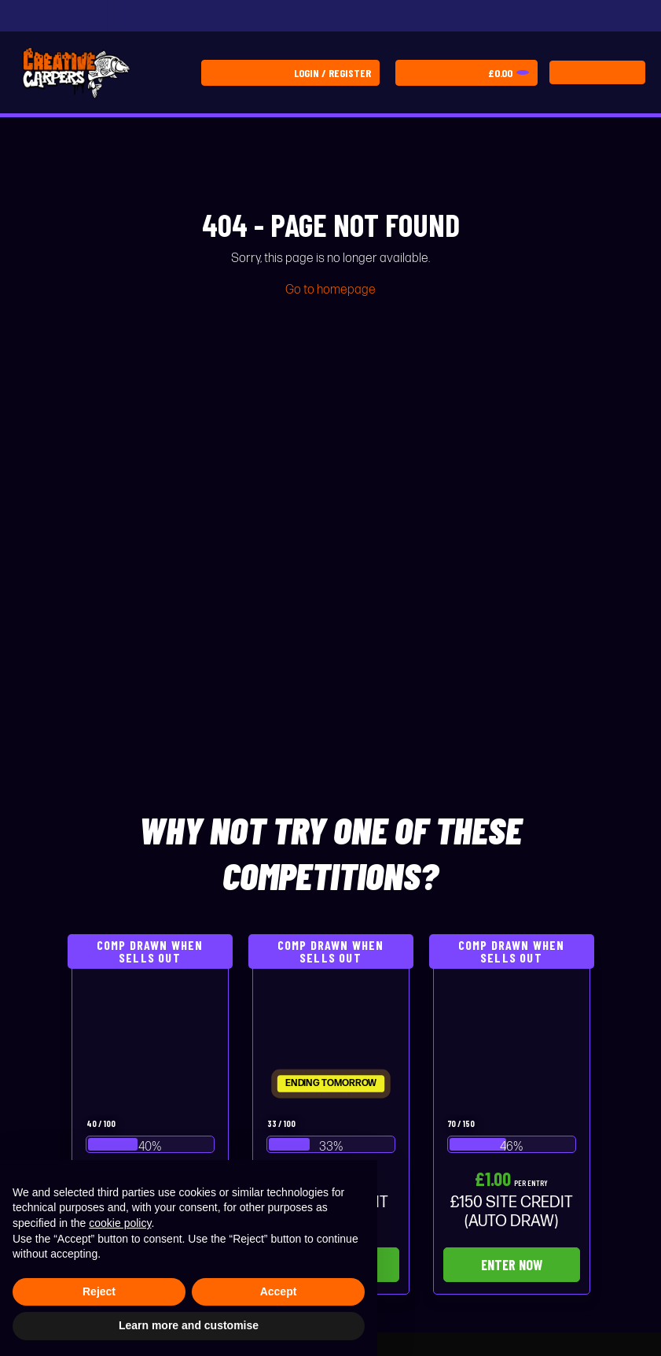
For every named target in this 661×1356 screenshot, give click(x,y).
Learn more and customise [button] (189, 1325)
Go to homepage (330, 290)
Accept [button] (278, 1291)
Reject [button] (99, 1291)
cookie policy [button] (120, 1223)
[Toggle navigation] (597, 72)
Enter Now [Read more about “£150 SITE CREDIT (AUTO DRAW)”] (511, 1264)
